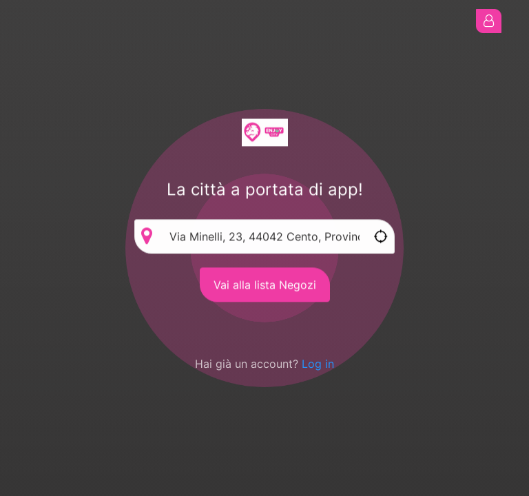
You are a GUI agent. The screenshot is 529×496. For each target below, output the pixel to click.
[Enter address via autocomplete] (264, 237)
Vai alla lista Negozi (265, 285)
